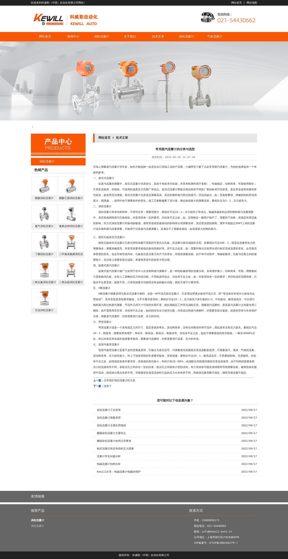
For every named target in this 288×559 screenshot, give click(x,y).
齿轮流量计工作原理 (109, 410)
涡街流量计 (186, 36)
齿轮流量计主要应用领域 (111, 425)
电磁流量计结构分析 (109, 464)
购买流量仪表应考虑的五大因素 (115, 448)
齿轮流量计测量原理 (109, 417)
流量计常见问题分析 (109, 456)
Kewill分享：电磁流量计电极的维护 (119, 471)
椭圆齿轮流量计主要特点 (111, 433)
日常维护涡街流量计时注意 (119, 380)
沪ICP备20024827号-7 (223, 543)
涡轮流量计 (101, 36)
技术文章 (158, 36)
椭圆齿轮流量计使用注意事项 (114, 440)
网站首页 (236, 2)
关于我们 (130, 36)
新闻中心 (73, 36)
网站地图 (252, 2)
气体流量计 (214, 36)
